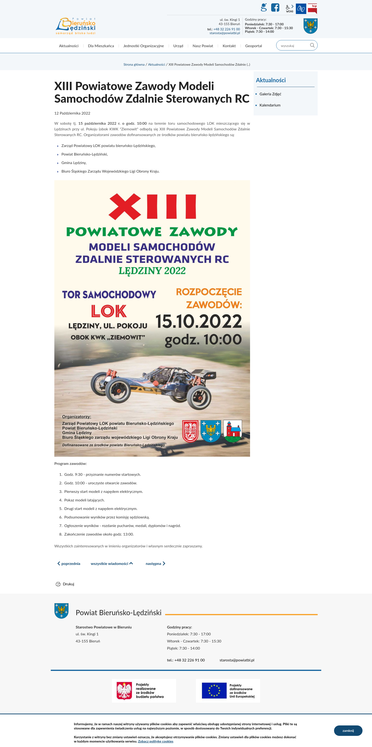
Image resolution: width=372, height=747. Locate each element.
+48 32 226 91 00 (227, 29)
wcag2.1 (289, 9)
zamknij (348, 731)
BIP (312, 9)
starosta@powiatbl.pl (224, 33)
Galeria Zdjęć (270, 94)
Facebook (276, 7)
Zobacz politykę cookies (155, 741)
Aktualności (156, 64)
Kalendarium (270, 105)
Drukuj (68, 584)
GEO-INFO (263, 7)
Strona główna (134, 64)
